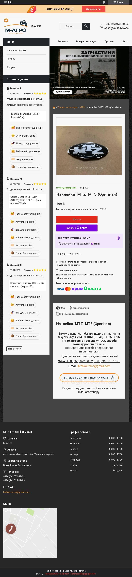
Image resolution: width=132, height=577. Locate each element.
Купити (77, 219)
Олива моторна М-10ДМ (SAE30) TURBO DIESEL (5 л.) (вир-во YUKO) (25, 200)
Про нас (109, 41)
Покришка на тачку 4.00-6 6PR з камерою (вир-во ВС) (27, 285)
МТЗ (82, 107)
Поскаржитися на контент (57, 574)
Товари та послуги (86, 41)
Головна (63, 41)
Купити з (76, 228)
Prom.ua (82, 571)
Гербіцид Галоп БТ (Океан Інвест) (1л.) (25, 116)
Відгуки (11, 67)
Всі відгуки (13, 348)
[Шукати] (86, 26)
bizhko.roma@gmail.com (94, 366)
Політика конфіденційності (83, 574)
